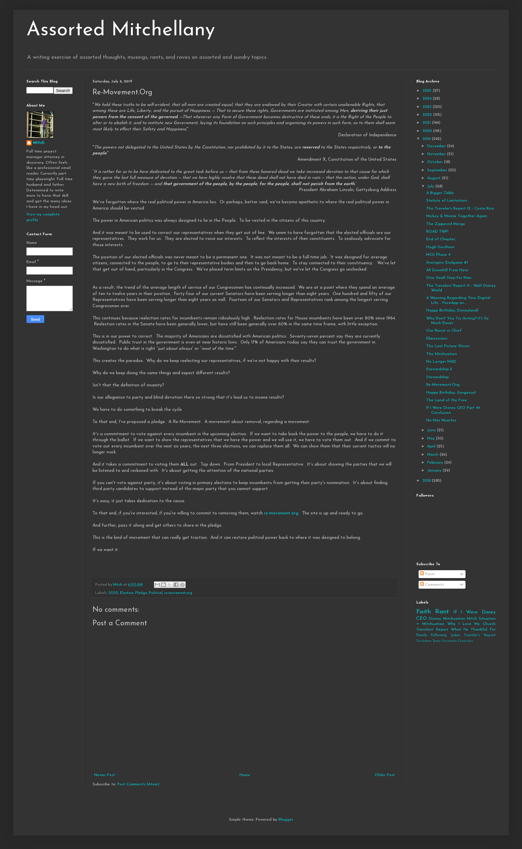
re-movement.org (281, 513)
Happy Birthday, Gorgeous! (451, 393)
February (435, 463)
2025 (428, 91)
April (432, 446)
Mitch (39, 143)
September (437, 170)
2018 (427, 481)
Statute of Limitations (446, 201)
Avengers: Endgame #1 (447, 263)
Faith (423, 612)
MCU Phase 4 (438, 255)
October (435, 162)
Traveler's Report (480, 635)
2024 (428, 99)
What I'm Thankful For (473, 630)
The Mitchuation (441, 354)
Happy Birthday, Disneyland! (452, 310)
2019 (427, 139)
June (432, 430)
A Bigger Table (440, 193)
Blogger (286, 820)
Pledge (141, 593)
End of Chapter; (441, 239)
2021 (427, 123)
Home (245, 775)
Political (156, 593)
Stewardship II (439, 369)
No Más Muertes (441, 420)
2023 (428, 107)
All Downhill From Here (447, 270)
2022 (428, 115)
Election (126, 593)
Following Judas (445, 635)
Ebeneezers (436, 339)
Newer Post (104, 775)
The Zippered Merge (445, 224)
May (431, 439)
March (433, 455)
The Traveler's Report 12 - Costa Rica (460, 209)
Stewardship (437, 377)
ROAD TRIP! (437, 232)
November (437, 154)
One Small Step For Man (448, 278)
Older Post (385, 775)
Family (421, 635)
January (435, 471)
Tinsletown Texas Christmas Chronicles (444, 640)
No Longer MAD (441, 362)
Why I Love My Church (471, 624)
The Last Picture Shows (447, 346)
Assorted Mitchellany (120, 30)
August (434, 178)
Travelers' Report (432, 630)
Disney (435, 619)
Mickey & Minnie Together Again (456, 216)
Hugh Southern (440, 247)
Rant (442, 612)
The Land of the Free (446, 400)
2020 (113, 593)
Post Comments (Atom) (138, 784)
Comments (432, 585)
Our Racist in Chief (444, 331)
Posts (427, 574)
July (431, 186)
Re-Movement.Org (443, 385)
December (437, 146)
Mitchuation (454, 619)
